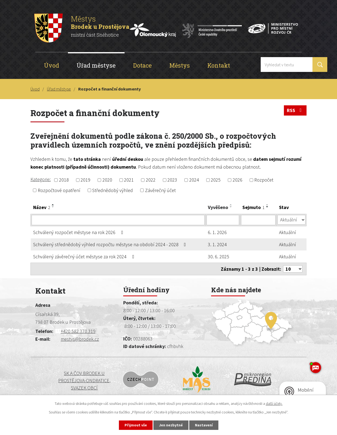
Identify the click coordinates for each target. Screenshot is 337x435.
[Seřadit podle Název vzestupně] (53, 205)
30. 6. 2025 (218, 256)
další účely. (274, 403)
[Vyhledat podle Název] (118, 220)
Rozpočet (263, 180)
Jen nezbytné (171, 425)
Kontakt (218, 65)
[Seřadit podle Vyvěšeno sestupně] (231, 207)
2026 (237, 180)
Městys (179, 65)
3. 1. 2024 (217, 244)
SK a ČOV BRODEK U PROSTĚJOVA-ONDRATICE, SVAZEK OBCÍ (67, 381)
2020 (107, 180)
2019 (85, 180)
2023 (172, 180)
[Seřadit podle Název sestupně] (53, 207)
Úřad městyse (96, 65)
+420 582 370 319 (78, 331)
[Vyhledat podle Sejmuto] (258, 220)
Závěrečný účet (160, 190)
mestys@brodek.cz (80, 339)
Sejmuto (253, 207)
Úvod (51, 65)
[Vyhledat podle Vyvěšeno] (223, 220)
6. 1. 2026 (217, 232)
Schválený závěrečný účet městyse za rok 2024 (84, 256)
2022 (151, 180)
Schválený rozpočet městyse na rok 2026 (79, 232)
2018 (64, 180)
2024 (194, 180)
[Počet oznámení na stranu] (292, 269)
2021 (129, 180)
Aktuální (287, 232)
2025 (216, 180)
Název (41, 207)
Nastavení (204, 425)
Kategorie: (40, 179)
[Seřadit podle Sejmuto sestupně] (267, 207)
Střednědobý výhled (112, 190)
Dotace (142, 65)
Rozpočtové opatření (59, 190)
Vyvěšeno (218, 207)
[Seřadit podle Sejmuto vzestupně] (267, 205)
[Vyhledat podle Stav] (291, 220)
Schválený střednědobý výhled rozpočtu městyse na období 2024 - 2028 (110, 244)
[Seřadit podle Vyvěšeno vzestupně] (231, 205)
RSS (295, 110)
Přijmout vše (136, 425)
